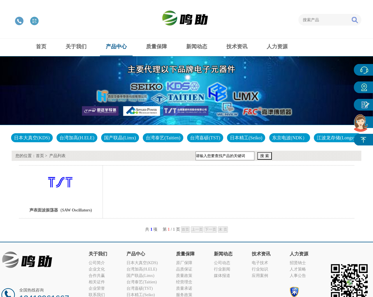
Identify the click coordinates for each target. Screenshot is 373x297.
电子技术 (260, 263)
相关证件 (97, 282)
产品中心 (363, 87)
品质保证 (184, 269)
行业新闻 (222, 269)
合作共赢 (97, 275)
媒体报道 (222, 275)
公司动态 (222, 263)
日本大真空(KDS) (32, 137)
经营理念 (184, 282)
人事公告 (298, 275)
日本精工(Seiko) (246, 137)
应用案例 (260, 275)
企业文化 (97, 269)
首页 (40, 156)
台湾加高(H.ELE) (76, 137)
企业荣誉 (97, 288)
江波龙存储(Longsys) (338, 137)
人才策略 (298, 269)
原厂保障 (184, 263)
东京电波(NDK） (289, 137)
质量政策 (184, 275)
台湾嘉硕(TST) (205, 137)
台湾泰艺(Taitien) (163, 137)
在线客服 (363, 70)
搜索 (354, 20)
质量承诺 (184, 288)
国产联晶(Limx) (120, 137)
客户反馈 (363, 105)
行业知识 (260, 269)
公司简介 (97, 263)
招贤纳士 (298, 263)
